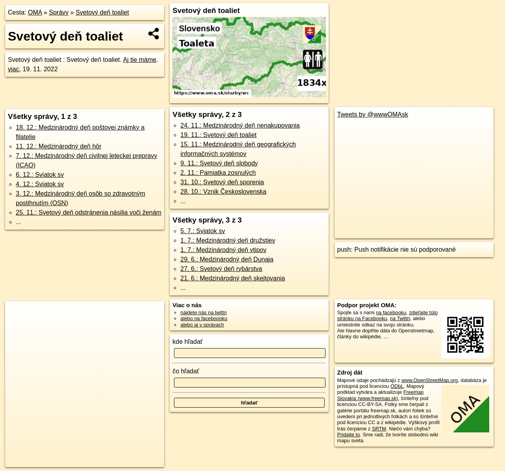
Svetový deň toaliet (102, 12)
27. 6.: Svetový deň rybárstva (221, 268)
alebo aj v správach (202, 325)
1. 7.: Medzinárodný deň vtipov (223, 250)
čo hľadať (185, 371)
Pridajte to (348, 435)
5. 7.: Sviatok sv (202, 231)
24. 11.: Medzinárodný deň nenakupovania (239, 125)
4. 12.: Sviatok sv (40, 184)
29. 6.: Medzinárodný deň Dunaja (226, 259)
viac (13, 69)
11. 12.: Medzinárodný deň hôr (58, 146)
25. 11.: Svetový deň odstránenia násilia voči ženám (88, 212)
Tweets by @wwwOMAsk (372, 114)
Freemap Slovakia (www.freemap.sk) (380, 395)
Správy (59, 12)
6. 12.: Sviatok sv (40, 174)
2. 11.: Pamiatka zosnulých (218, 172)
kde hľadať (187, 341)
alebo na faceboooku (203, 318)
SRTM (379, 429)
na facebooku (391, 312)
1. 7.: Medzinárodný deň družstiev (227, 240)
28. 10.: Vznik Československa (223, 191)
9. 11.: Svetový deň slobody (219, 163)
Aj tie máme (139, 59)
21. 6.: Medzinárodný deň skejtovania (232, 278)
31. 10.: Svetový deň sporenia (222, 182)
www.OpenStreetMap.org (429, 380)
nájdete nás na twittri (203, 312)
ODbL (397, 386)
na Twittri (400, 318)
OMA (35, 12)
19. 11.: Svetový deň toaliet (218, 135)
